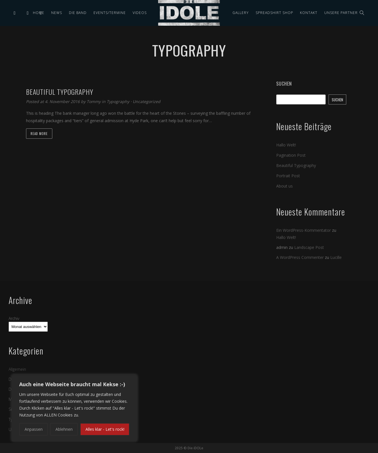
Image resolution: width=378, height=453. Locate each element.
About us (284, 186)
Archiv (14, 318)
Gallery (240, 12)
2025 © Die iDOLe (189, 448)
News (56, 12)
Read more (39, 133)
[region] (74, 408)
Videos (140, 12)
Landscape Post (309, 247)
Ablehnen (64, 429)
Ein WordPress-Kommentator (303, 230)
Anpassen (34, 429)
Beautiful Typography (296, 165)
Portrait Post (288, 175)
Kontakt (308, 12)
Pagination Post (291, 155)
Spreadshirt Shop (274, 12)
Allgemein (17, 369)
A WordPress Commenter (300, 257)
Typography (118, 101)
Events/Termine (109, 12)
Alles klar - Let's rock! (104, 429)
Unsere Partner (341, 12)
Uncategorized (146, 101)
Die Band (78, 12)
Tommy (94, 101)
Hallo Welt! (286, 145)
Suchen (284, 83)
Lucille (336, 257)
